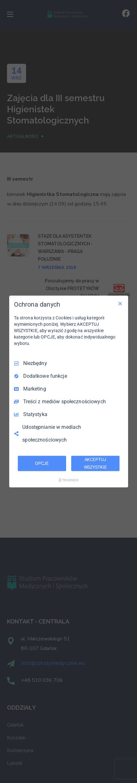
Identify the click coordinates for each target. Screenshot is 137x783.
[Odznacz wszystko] (120, 304)
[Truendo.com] (68, 479)
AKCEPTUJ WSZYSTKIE (95, 463)
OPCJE (42, 463)
